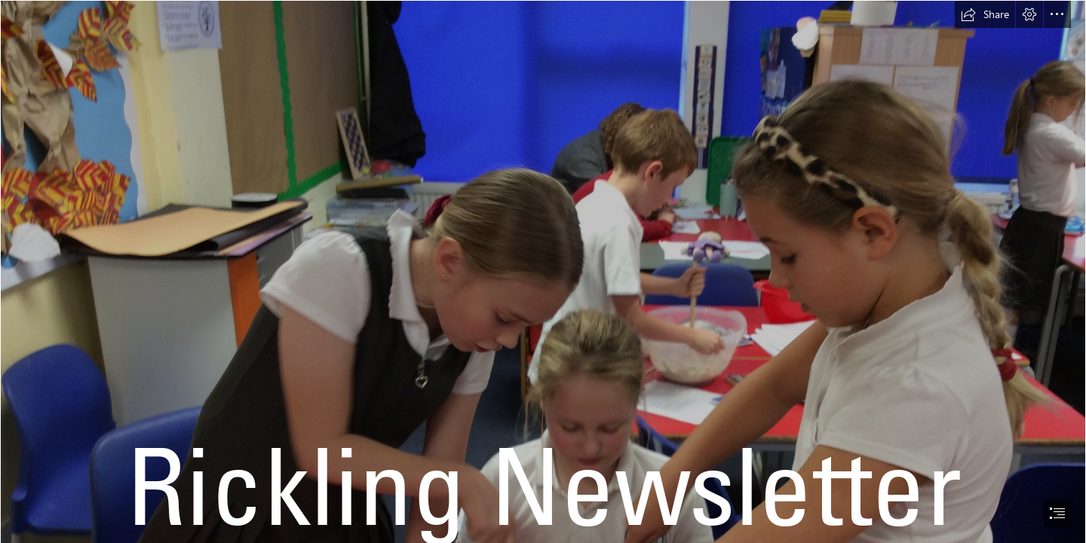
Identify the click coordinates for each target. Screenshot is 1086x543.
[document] (543, 271)
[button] (985, 14)
